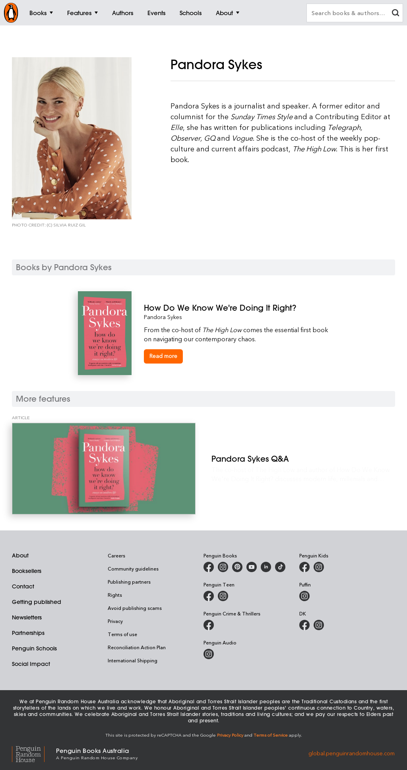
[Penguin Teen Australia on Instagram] (223, 596)
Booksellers (26, 571)
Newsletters (27, 617)
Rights (115, 594)
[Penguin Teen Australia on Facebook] (209, 596)
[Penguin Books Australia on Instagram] (223, 567)
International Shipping (132, 660)
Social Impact (31, 663)
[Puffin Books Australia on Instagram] (304, 596)
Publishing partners (129, 581)
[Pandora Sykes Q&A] (103, 468)
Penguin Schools (34, 648)
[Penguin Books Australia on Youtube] (251, 567)
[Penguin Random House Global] (34, 753)
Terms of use (122, 634)
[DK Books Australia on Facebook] (304, 625)
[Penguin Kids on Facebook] (304, 567)
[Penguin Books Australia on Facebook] (209, 567)
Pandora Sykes (163, 317)
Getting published (36, 602)
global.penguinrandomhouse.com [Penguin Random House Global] (351, 753)
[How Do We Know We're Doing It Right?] (236, 308)
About (20, 555)
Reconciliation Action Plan (137, 647)
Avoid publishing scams (135, 607)
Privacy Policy (230, 734)
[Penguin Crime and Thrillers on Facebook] (209, 625)
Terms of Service (271, 734)
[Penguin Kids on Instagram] (319, 567)
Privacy (115, 621)
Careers (116, 555)
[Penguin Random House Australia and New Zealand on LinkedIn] (266, 567)
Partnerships (28, 633)
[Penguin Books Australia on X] (237, 567)
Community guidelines (133, 568)
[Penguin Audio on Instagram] (209, 654)
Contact (23, 586)
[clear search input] (395, 13)
